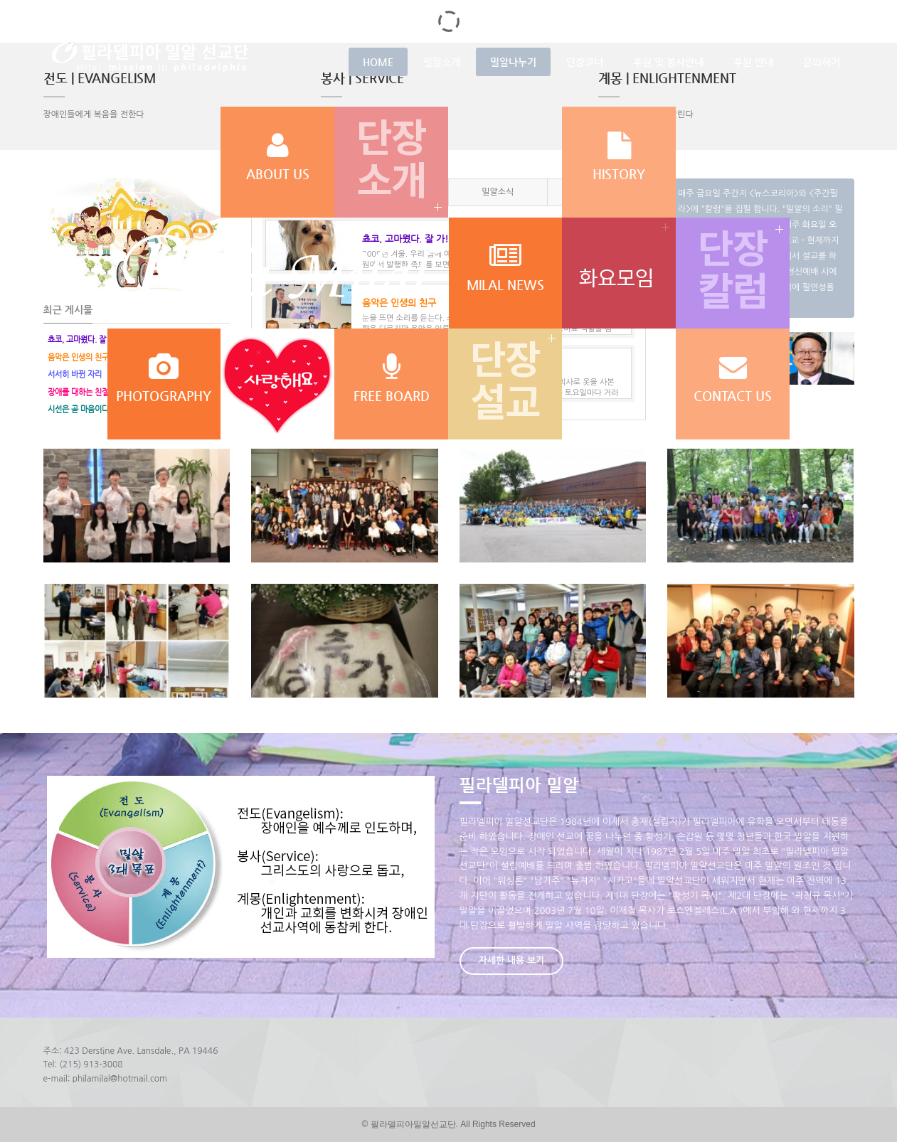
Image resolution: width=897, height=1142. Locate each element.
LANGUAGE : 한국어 (806, 14)
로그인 (707, 14)
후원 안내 (753, 62)
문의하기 (821, 62)
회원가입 (744, 14)
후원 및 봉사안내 (668, 62)
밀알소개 (441, 62)
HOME (378, 62)
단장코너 (584, 62)
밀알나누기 (513, 62)
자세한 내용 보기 (512, 960)
